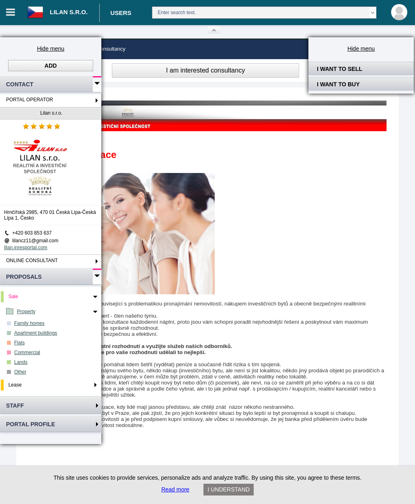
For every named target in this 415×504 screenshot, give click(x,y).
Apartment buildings (35, 333)
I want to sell (339, 69)
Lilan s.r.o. (51, 113)
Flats (19, 343)
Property (26, 311)
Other (20, 372)
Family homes (29, 323)
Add (51, 65)
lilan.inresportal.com (25, 247)
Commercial (27, 352)
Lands (21, 362)
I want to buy (338, 84)
